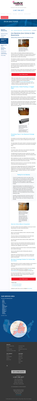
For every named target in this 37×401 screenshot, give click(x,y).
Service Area (27, 14)
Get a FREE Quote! (23, 74)
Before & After (20, 358)
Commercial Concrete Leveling (11, 350)
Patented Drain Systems (3, 40)
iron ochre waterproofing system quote (26, 81)
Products (2, 37)
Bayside (3, 301)
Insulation (7, 347)
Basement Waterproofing (4, 30)
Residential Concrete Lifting (22, 349)
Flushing (3, 312)
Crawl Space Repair (21, 346)
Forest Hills (4, 313)
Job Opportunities (9, 356)
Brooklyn (3, 305)
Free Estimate (4, 17)
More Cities (4, 315)
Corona (3, 308)
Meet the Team (8, 359)
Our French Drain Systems (16, 284)
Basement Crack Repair (4, 45)
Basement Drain (3, 42)
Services (3, 14)
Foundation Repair (9, 349)
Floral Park (3, 311)
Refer (19, 350)
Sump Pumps (20, 347)
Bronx (3, 304)
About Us (20, 14)
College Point (4, 307)
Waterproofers (3, 35)
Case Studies (20, 361)
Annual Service (3, 51)
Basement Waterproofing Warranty (3, 48)
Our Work (9, 14)
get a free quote (18, 372)
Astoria (3, 300)
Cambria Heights (4, 306)
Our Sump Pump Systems (16, 285)
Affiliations (8, 358)
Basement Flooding (4, 33)
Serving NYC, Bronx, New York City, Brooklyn (18, 7)
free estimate (30, 288)
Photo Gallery (3, 55)
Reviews (14, 14)
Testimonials (20, 356)
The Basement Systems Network (4, 53)
